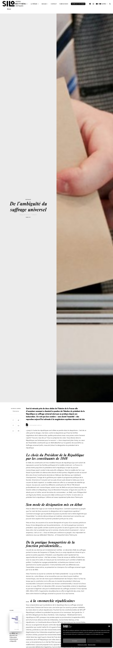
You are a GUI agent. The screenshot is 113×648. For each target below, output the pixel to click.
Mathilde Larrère (16, 408)
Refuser (98, 641)
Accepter (74, 641)
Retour (9, 9)
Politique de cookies (82, 644)
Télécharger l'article (34, 425)
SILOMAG (28, 199)
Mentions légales (91, 644)
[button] (109, 626)
